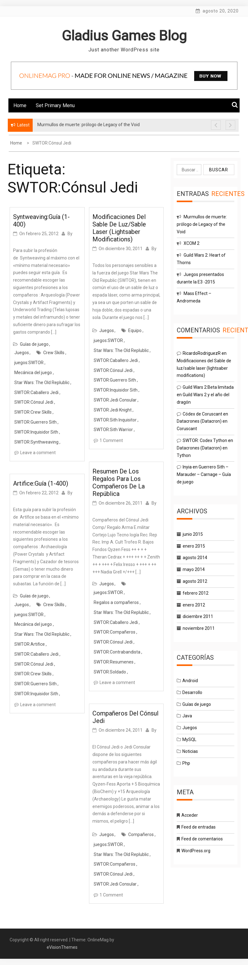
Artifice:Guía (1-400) (40, 483)
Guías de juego (34, 344)
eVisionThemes (62, 947)
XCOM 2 (191, 243)
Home (19, 105)
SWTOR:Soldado (110, 671)
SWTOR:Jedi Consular (115, 399)
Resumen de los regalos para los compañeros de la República (118, 482)
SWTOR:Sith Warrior (113, 429)
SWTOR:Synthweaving (36, 442)
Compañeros (141, 834)
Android (190, 680)
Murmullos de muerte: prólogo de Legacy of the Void (202, 224)
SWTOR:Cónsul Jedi (33, 402)
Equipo (135, 330)
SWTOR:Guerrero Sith (35, 422)
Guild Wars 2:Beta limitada (208, 387)
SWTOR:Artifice (29, 644)
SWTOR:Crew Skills (33, 412)
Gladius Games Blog (124, 35)
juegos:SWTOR (29, 362)
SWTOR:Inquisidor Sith (36, 432)
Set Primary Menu (55, 105)
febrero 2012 (195, 593)
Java (187, 715)
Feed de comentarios (202, 838)
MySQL (189, 739)
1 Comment (111, 440)
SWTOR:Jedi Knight (113, 409)
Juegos (21, 352)
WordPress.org (195, 850)
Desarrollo (192, 692)
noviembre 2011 (199, 628)
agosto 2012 (195, 581)
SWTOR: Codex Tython (205, 440)
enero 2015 (194, 546)
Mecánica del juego (33, 372)
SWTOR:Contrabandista (117, 651)
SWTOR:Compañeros (114, 632)
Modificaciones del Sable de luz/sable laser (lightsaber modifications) (119, 228)
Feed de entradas (198, 827)
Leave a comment (38, 452)
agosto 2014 (195, 557)
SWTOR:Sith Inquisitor (115, 419)
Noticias (190, 751)
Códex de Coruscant (202, 413)
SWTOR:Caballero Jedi (36, 392)
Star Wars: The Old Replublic (41, 382)
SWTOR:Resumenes (113, 661)
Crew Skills (53, 352)
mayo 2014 (194, 569)
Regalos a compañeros (116, 602)
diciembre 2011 (198, 616)
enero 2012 (194, 604)
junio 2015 (193, 534)
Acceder (189, 815)
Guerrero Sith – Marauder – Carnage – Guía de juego (204, 474)
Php (186, 763)
